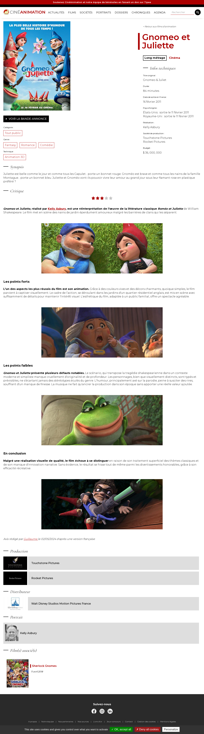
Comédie (67, 144)
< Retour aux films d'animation (113, 25)
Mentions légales (168, 723)
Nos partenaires (65, 723)
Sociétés (87, 11)
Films (73, 11)
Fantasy (31, 144)
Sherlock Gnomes (58, 664)
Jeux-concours (114, 723)
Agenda (161, 11)
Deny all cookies (147, 729)
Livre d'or (97, 723)
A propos (32, 723)
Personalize (171, 729)
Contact (129, 723)
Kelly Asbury (42, 632)
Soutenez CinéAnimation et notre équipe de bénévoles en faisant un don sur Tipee (102, 2)
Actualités (57, 11)
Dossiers (122, 11)
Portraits (104, 11)
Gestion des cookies (146, 723)
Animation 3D (36, 155)
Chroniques (142, 11)
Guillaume (52, 552)
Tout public (34, 131)
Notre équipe (47, 723)
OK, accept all (121, 729)
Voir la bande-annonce (47, 117)
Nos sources (83, 723)
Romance (49, 144)
